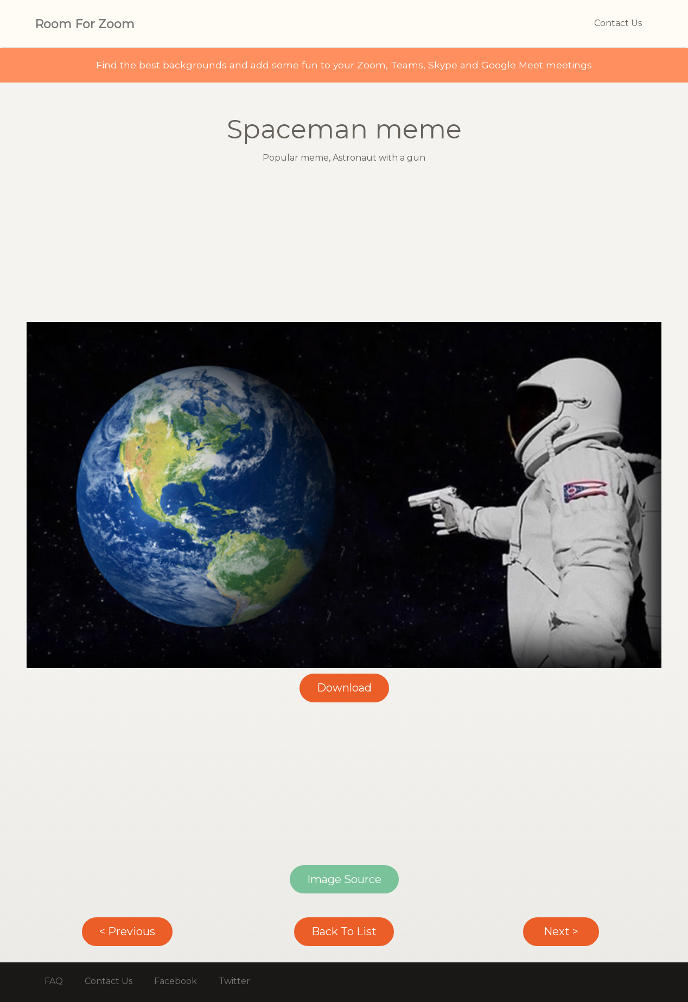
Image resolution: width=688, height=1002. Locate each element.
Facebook (175, 981)
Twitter (234, 981)
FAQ (53, 981)
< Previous (127, 931)
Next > (561, 931)
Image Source (344, 879)
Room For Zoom (85, 24)
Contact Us (618, 23)
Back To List (344, 931)
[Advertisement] (344, 246)
